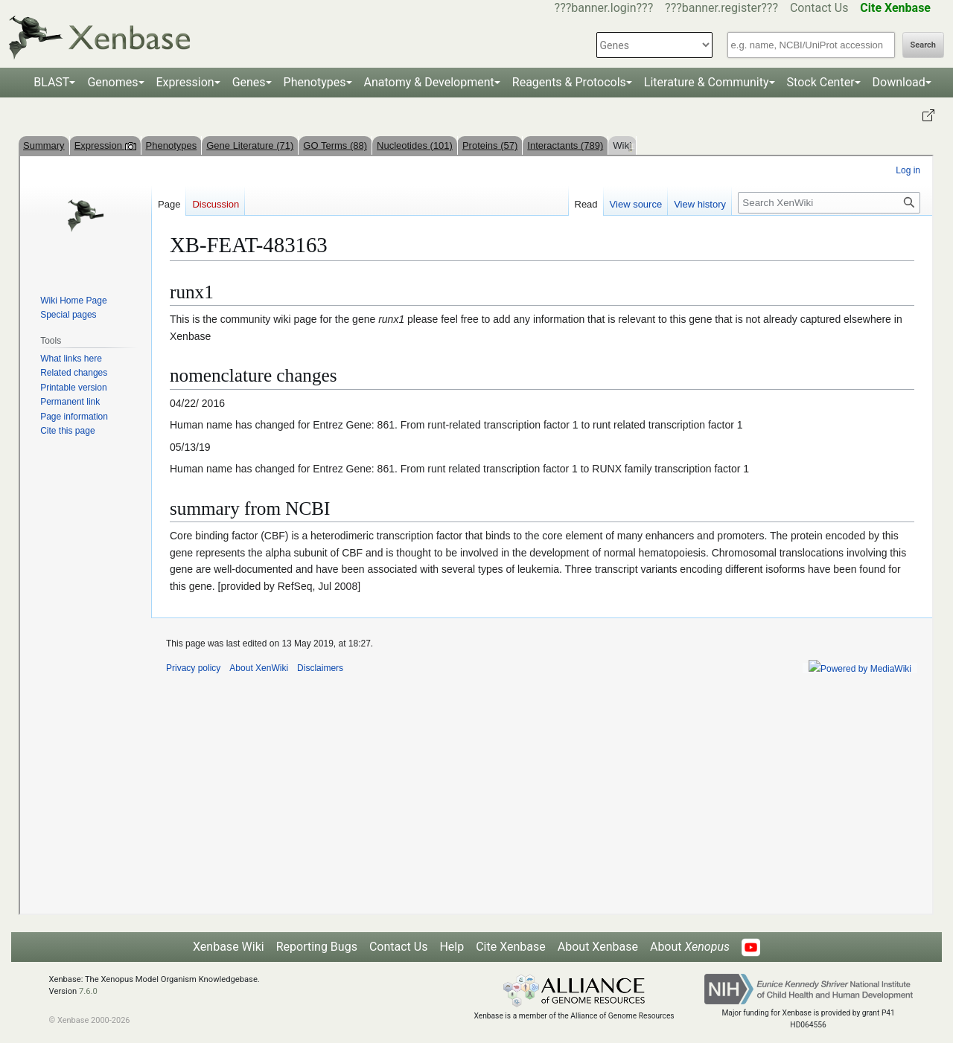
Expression (185, 82)
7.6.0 (88, 991)
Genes (249, 82)
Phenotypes (315, 82)
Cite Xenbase (511, 947)
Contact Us (819, 8)
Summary (44, 145)
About (690, 947)
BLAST (51, 82)
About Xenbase (598, 947)
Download (899, 82)
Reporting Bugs (316, 947)
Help (451, 947)
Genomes (112, 82)
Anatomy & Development (429, 82)
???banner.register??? (721, 8)
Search (923, 45)
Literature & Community (706, 82)
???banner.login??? (604, 8)
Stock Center (821, 82)
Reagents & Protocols (569, 82)
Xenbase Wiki (228, 947)
